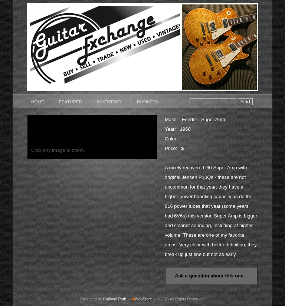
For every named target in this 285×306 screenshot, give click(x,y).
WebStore (141, 299)
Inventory (109, 101)
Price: (171, 148)
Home (37, 101)
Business (148, 101)
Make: (171, 119)
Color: (171, 139)
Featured (70, 101)
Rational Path (114, 299)
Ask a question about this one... (211, 276)
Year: (170, 129)
